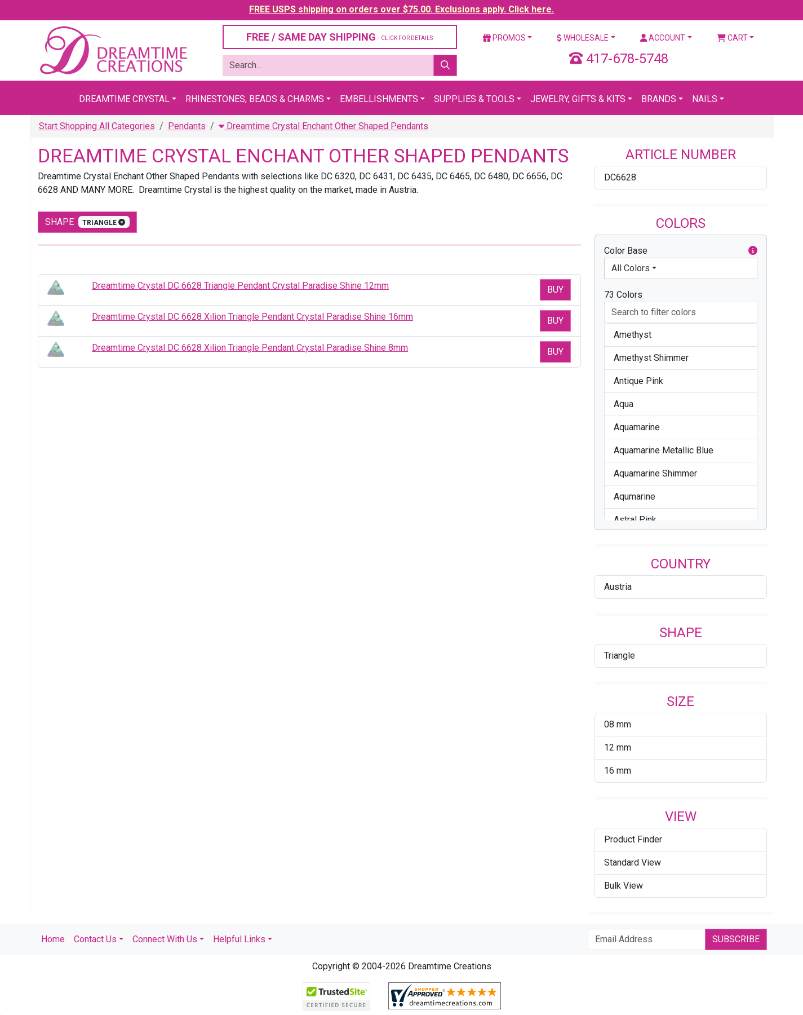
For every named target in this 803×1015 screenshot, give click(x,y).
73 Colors (623, 294)
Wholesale (583, 37)
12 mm (617, 747)
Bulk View (623, 885)
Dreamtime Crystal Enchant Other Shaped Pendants (323, 126)
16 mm (617, 770)
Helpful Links (239, 939)
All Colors (630, 268)
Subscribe (736, 939)
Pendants (187, 126)
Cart (732, 37)
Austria (618, 586)
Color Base (680, 251)
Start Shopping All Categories (97, 126)
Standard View (632, 862)
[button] (752, 251)
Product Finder (633, 839)
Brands (658, 99)
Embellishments (379, 99)
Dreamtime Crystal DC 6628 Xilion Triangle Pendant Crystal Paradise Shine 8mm (250, 347)
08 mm (617, 724)
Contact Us (95, 939)
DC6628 (620, 177)
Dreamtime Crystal (124, 99)
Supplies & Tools (474, 99)
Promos (504, 37)
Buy (555, 289)
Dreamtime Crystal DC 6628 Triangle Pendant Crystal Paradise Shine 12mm (240, 285)
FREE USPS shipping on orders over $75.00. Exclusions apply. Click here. (401, 9)
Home (53, 939)
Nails (704, 99)
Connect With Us (164, 939)
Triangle (619, 655)
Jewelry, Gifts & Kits (577, 99)
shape (87, 222)
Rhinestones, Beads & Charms (254, 99)
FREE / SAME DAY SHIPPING (339, 37)
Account (662, 37)
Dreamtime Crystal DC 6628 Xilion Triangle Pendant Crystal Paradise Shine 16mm (252, 316)
